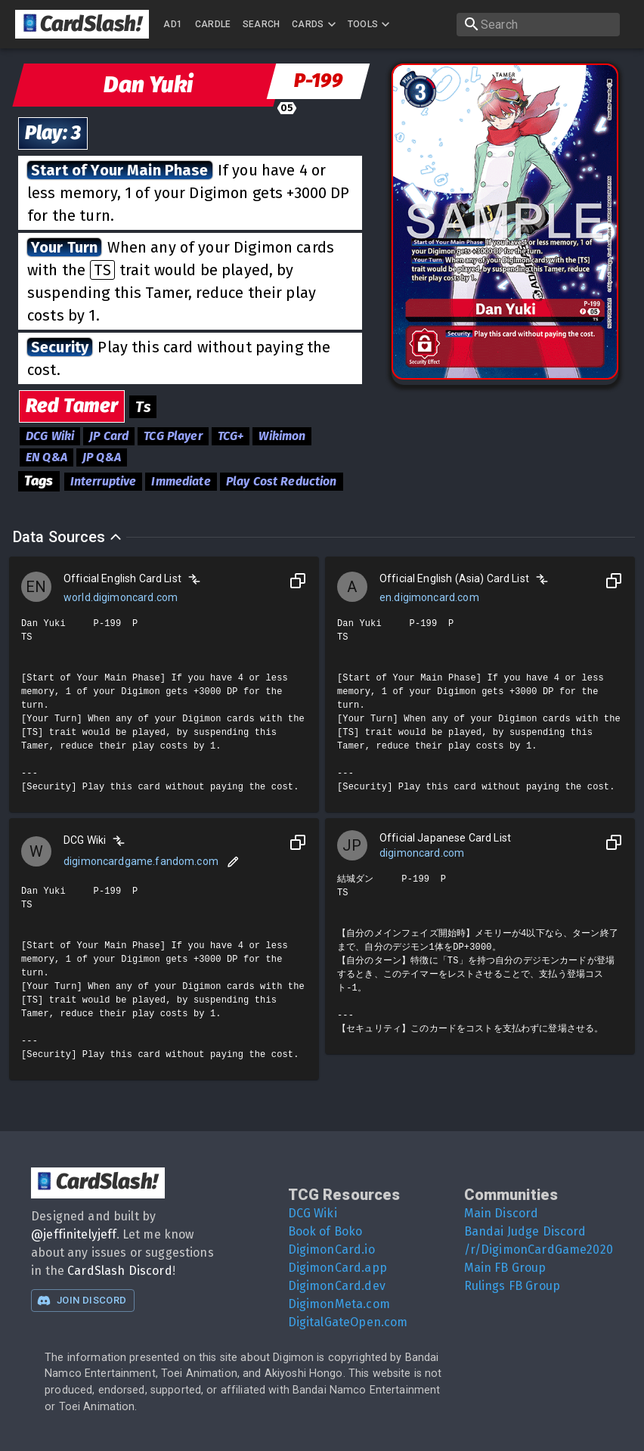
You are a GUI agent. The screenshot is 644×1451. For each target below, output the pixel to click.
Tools (371, 24)
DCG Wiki (312, 1213)
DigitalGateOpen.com (348, 1322)
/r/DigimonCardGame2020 (538, 1249)
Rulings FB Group (512, 1286)
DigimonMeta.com (339, 1304)
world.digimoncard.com (120, 597)
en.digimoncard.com (429, 597)
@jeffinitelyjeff (73, 1234)
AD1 (172, 24)
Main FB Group (505, 1267)
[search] (538, 24)
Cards (315, 24)
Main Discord (501, 1213)
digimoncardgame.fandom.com (140, 861)
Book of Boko (325, 1231)
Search (261, 24)
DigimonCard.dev (336, 1286)
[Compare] (194, 579)
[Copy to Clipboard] (298, 581)
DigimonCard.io (331, 1249)
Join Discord (81, 1300)
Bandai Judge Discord (525, 1231)
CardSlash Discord (119, 1270)
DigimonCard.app (337, 1267)
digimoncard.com (421, 853)
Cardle (213, 24)
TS (102, 270)
